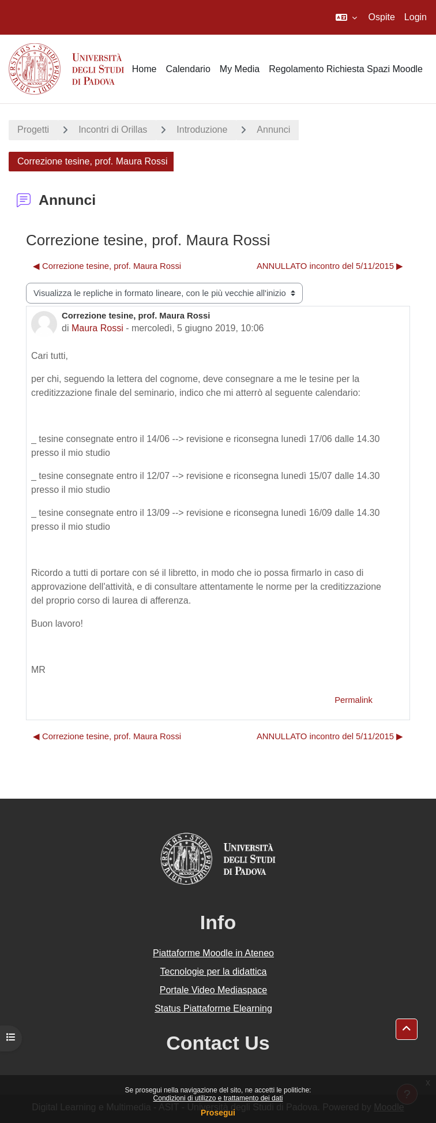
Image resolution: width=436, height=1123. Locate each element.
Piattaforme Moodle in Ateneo (213, 953)
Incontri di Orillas (112, 129)
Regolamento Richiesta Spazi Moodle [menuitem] (346, 69)
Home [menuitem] (144, 69)
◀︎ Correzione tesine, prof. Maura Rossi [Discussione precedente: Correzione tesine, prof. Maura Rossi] (107, 266)
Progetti (33, 129)
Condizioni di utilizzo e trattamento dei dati (218, 1098)
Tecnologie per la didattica (213, 971)
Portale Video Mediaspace (214, 990)
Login (415, 17)
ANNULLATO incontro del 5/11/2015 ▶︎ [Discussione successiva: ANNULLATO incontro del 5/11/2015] (330, 266)
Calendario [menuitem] (188, 69)
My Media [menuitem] (240, 69)
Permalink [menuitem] (353, 700)
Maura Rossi (97, 328)
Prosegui (218, 1112)
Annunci (273, 129)
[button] (346, 17)
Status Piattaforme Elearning (213, 1008)
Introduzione (201, 129)
